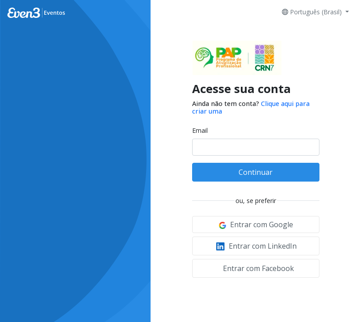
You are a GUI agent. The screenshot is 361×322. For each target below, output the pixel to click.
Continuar (256, 172)
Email (200, 130)
